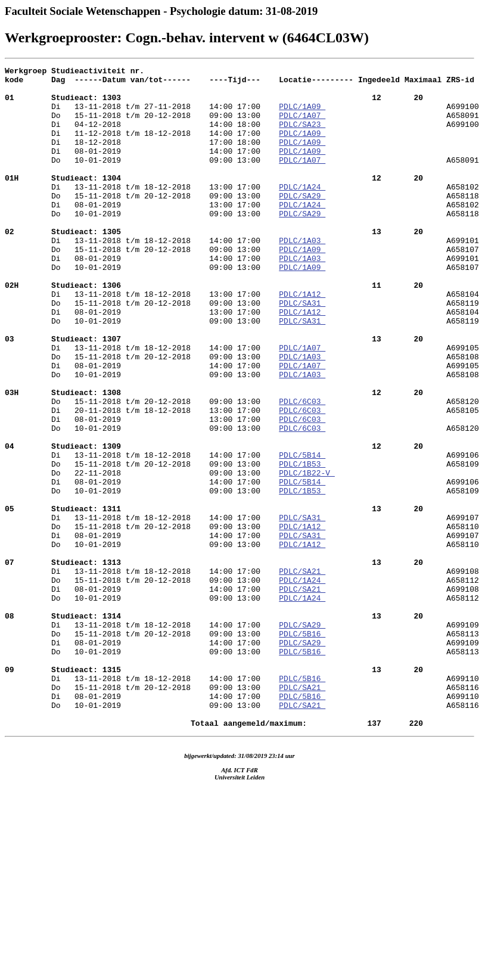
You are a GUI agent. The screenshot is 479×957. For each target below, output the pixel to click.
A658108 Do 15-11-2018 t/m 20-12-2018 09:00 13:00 (242, 452)
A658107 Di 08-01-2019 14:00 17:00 (242, 292)
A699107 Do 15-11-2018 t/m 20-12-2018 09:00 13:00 (242, 613)
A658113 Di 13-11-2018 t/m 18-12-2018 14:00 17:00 (242, 785)
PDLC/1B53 (302, 544)
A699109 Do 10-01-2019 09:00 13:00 (242, 764)
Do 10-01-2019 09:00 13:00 (142, 179)
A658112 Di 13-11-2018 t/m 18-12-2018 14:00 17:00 (242, 721)
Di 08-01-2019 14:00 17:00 (142, 168)
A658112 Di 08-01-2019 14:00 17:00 (242, 689)
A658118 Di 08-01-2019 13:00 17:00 (242, 227)
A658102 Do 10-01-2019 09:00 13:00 (242, 238)
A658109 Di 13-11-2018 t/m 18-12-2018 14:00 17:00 (242, 592)
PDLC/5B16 (302, 747)
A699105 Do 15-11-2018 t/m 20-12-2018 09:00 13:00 (242, 410)
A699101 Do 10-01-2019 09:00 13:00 (242, 302)
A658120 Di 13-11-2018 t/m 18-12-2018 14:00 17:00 (242, 517)
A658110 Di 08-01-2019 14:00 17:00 (242, 624)
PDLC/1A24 (302, 211)
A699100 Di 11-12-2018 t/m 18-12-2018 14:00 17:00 (242, 142)
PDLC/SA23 (302, 136)
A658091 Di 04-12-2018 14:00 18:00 (242, 131)
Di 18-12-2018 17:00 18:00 (142, 158)
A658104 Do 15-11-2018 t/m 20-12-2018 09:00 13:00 (242, 345)
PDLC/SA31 (302, 351)
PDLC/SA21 (302, 672)
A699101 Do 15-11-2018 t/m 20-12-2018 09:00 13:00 (242, 281)
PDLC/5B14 (302, 533)
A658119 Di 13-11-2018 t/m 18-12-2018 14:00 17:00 (242, 388)
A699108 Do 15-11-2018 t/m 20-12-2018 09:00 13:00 (242, 678)
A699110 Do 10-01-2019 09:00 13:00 (242, 828)
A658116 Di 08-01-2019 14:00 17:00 (242, 817)
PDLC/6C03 (302, 469)
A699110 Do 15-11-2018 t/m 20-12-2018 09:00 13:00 (242, 807)
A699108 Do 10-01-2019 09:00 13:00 (242, 699)
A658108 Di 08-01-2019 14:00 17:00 (242, 420)
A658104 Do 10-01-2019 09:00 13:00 (242, 367)
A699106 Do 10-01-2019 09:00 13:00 (242, 571)
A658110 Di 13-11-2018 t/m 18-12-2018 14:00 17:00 (242, 656)
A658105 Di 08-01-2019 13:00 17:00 (242, 485)
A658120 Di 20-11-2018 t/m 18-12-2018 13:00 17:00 (242, 474)
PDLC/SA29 (302, 222)
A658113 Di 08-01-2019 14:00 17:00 (242, 753)
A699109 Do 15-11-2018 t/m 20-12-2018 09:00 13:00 (242, 742)
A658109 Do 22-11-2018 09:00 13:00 (242, 549)
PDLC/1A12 (302, 340)
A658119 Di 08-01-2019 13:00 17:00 (242, 356)
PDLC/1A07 (302, 125)
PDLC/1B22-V (307, 554)
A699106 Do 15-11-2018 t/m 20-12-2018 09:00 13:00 (242, 538)
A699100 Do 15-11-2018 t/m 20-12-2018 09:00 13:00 (242, 120)
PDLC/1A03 (302, 276)
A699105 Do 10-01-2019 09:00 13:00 (242, 431)
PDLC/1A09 (302, 115)
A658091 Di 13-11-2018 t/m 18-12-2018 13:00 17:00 (242, 195)
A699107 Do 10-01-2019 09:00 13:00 (242, 635)
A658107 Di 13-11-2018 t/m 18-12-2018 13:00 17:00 (242, 324)
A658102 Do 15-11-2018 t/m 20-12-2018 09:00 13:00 (242, 217)
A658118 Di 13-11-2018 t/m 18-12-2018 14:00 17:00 (242, 259)
